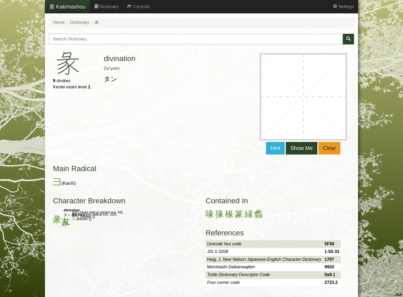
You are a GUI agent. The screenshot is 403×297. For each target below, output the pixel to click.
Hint (275, 148)
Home (59, 22)
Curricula (138, 6)
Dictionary (106, 6)
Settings (343, 6)
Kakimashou (67, 7)
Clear (329, 148)
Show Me (301, 148)
